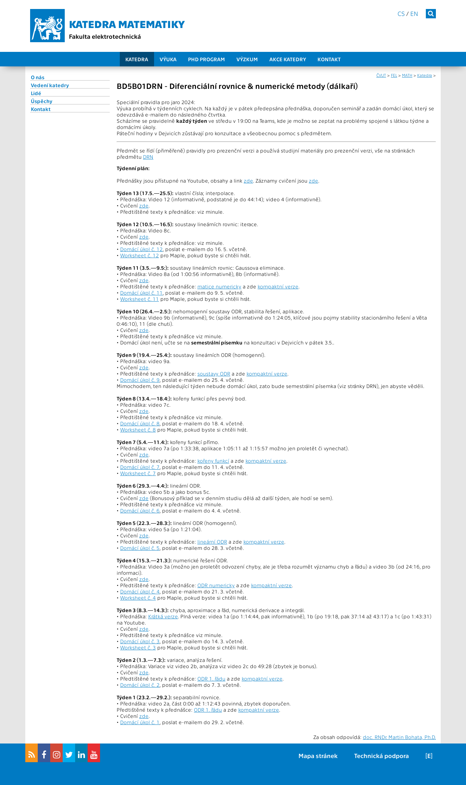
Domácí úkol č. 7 (140, 467)
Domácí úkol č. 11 (141, 292)
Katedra (136, 59)
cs (401, 13)
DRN (148, 157)
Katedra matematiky (127, 23)
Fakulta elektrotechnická (105, 36)
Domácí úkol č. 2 (140, 685)
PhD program (206, 59)
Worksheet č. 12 (139, 255)
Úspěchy (41, 101)
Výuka (168, 59)
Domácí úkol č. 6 (140, 510)
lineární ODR (212, 541)
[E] (428, 755)
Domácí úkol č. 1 (140, 722)
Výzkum (247, 59)
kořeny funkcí (213, 461)
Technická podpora (381, 755)
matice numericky (219, 286)
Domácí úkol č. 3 (140, 641)
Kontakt (329, 59)
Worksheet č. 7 (138, 473)
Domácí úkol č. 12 (141, 249)
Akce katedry (287, 59)
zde (248, 180)
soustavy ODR (213, 373)
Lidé (36, 93)
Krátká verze (163, 616)
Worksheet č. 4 (138, 597)
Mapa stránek (318, 755)
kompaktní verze (278, 286)
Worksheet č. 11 (139, 299)
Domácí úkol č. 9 (140, 380)
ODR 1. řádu (211, 678)
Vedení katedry (50, 85)
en (414, 13)
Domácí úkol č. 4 (140, 591)
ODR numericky (216, 585)
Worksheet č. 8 (138, 429)
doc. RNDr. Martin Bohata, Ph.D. (399, 737)
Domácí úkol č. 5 (140, 548)
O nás (37, 77)
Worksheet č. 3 (138, 647)
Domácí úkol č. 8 (140, 423)
